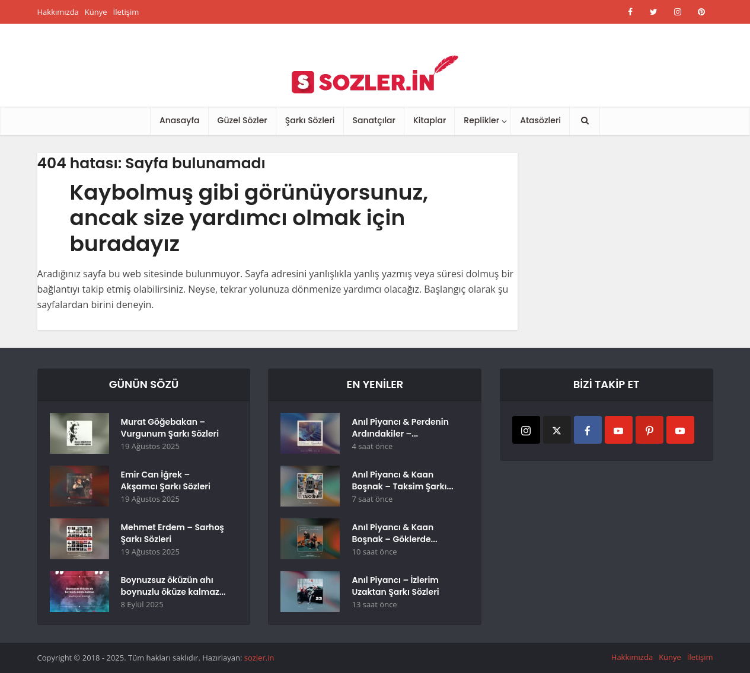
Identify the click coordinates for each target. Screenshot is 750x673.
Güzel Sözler (242, 120)
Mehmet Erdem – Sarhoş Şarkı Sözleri (172, 533)
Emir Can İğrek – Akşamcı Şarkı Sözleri (165, 480)
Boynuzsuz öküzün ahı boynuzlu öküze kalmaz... (173, 586)
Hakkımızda (58, 12)
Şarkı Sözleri (310, 120)
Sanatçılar (374, 120)
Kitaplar (429, 120)
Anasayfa (179, 120)
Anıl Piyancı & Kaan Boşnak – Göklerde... (394, 533)
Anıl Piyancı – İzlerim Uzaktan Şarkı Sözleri (395, 586)
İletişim (126, 12)
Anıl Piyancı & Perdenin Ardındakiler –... (400, 428)
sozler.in (259, 657)
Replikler (481, 120)
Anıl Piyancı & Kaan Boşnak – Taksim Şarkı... (402, 480)
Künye (96, 12)
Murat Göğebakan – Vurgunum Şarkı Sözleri (170, 428)
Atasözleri (540, 120)
